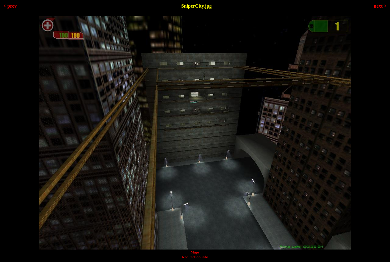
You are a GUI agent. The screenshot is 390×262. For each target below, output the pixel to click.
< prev (10, 6)
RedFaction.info (195, 257)
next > (380, 6)
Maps (195, 252)
